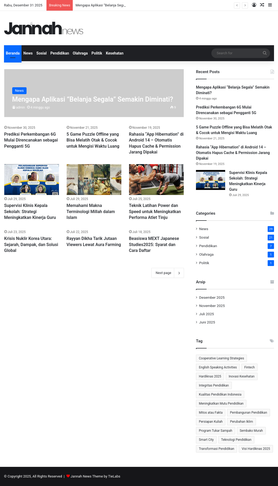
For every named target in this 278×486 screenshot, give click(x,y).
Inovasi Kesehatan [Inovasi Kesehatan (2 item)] (242, 376)
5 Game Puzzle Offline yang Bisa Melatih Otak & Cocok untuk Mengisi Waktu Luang (93, 140)
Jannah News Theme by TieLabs (95, 476)
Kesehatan (114, 53)
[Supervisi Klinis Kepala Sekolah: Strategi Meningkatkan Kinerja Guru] (31, 179)
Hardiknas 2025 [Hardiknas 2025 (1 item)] (210, 376)
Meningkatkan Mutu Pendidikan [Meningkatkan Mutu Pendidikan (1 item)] (221, 403)
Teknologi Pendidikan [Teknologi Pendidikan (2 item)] (236, 440)
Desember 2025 (212, 297)
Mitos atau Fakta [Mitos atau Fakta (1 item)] (211, 412)
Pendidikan (59, 53)
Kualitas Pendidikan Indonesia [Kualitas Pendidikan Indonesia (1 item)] (220, 394)
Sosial (41, 53)
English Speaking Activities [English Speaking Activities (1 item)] (218, 367)
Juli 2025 (206, 314)
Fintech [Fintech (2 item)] (249, 367)
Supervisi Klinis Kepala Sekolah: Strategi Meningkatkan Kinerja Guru (30, 211)
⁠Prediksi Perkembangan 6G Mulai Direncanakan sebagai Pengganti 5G (31, 140)
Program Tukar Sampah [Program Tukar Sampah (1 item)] (215, 431)
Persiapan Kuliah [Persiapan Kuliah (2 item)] (211, 421)
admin (20, 107)
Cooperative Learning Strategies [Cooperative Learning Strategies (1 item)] (221, 358)
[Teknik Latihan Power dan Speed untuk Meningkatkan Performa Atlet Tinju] (156, 179)
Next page (168, 273)
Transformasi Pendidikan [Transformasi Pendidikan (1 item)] (216, 449)
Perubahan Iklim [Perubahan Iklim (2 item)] (241, 421)
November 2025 (212, 306)
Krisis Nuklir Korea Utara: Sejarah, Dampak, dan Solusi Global (31, 244)
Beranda (13, 53)
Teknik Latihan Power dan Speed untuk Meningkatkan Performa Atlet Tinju (155, 211)
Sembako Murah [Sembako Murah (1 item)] (251, 431)
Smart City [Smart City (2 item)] (206, 440)
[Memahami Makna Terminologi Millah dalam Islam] (94, 179)
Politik (97, 53)
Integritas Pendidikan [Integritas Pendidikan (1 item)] (214, 385)
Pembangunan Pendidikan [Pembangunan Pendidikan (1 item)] (248, 412)
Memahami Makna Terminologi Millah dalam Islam (91, 211)
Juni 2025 (207, 322)
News (28, 53)
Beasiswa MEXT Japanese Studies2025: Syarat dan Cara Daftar (154, 244)
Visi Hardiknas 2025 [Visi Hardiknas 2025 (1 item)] (256, 449)
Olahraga (80, 53)
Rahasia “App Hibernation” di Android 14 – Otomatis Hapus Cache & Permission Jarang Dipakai (233, 152)
